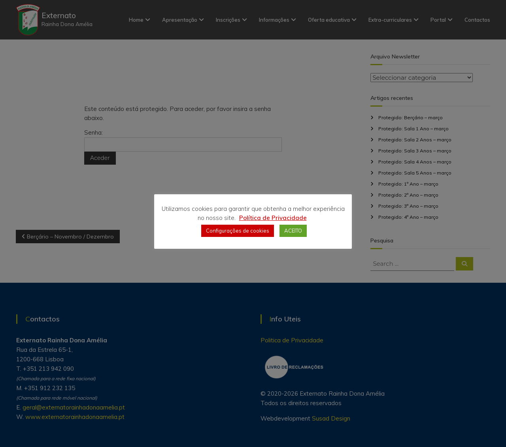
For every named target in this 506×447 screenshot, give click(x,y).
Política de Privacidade (273, 218)
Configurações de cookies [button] (237, 230)
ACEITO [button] (293, 230)
